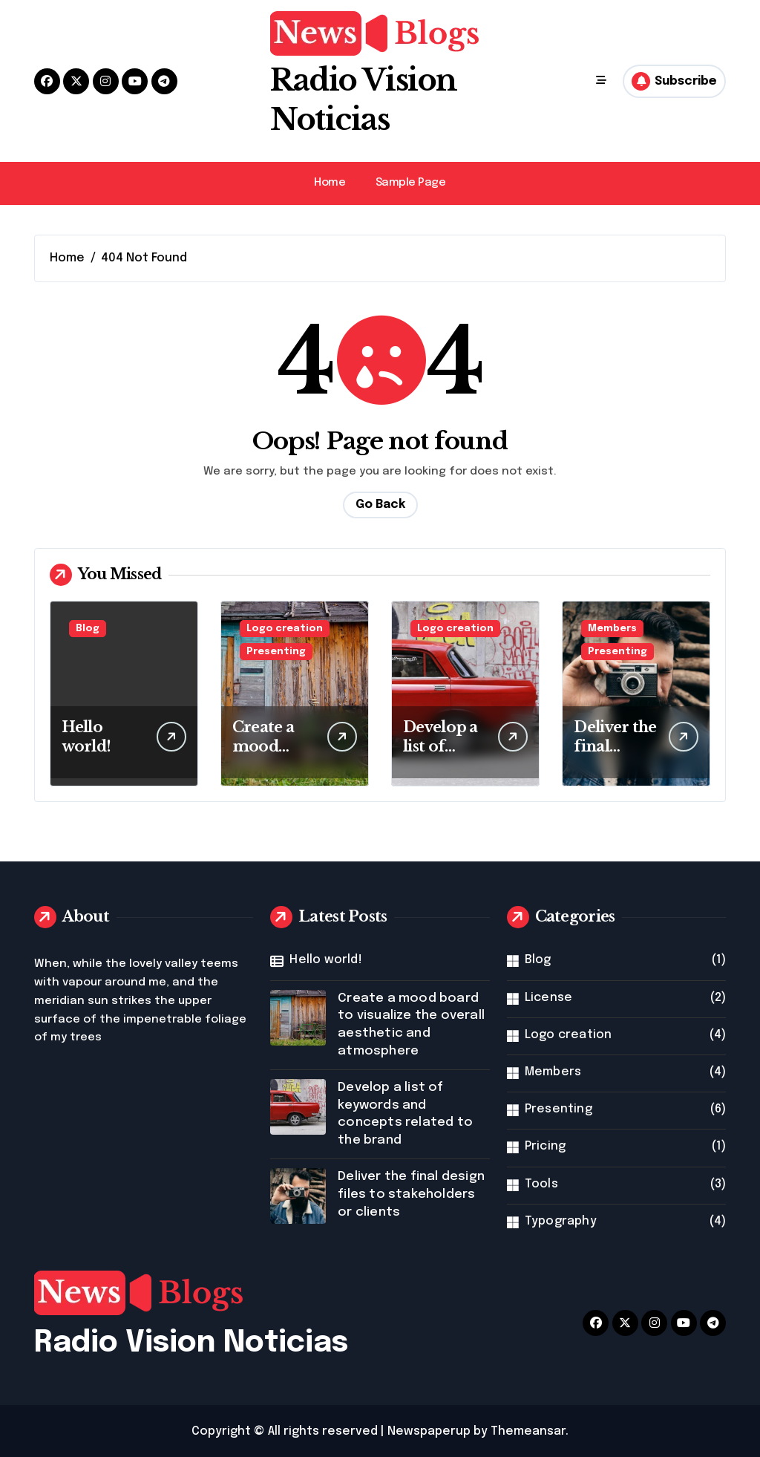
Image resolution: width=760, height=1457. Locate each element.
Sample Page (411, 181)
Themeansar (528, 1430)
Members (612, 628)
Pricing (545, 1144)
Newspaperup (429, 1430)
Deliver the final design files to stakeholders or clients (411, 1193)
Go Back (380, 504)
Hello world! (325, 959)
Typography (561, 1219)
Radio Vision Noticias (191, 1341)
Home (329, 181)
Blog (87, 628)
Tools (541, 1182)
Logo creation (284, 628)
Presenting (276, 651)
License (548, 996)
